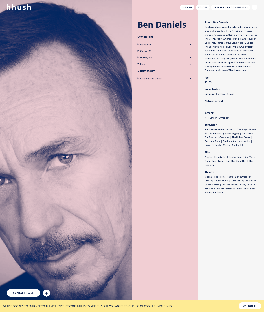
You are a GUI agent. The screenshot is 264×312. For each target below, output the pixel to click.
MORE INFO (164, 306)
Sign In (187, 7)
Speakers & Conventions (230, 7)
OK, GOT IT (250, 306)
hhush (23, 292)
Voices (202, 7)
